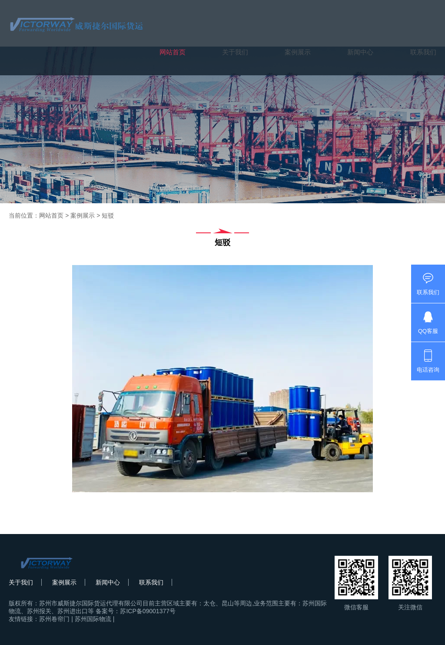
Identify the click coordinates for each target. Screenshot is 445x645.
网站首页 (172, 52)
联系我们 (423, 52)
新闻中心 (360, 52)
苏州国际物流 (93, 618)
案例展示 (298, 52)
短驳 (108, 215)
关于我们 (235, 52)
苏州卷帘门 (54, 618)
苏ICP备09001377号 (148, 611)
